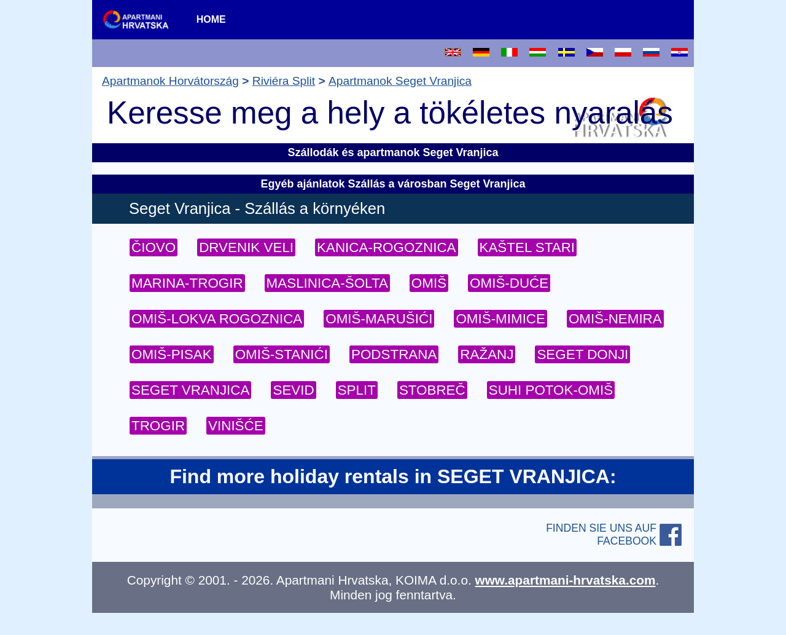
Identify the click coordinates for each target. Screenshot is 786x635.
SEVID (293, 390)
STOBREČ (432, 390)
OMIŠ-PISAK (171, 354)
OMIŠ (428, 283)
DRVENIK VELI (246, 247)
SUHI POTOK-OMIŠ (551, 390)
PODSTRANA (394, 354)
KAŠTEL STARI (527, 247)
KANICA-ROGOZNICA (386, 247)
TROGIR (158, 425)
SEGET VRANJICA (190, 390)
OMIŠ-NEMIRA (615, 318)
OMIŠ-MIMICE (500, 318)
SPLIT (357, 390)
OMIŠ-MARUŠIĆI (378, 318)
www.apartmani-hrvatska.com (565, 580)
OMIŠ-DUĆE (509, 283)
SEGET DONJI (582, 354)
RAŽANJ (486, 354)
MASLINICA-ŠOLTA (327, 283)
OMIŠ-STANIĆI (281, 354)
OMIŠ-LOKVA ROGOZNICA (216, 318)
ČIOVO (153, 247)
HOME (211, 19)
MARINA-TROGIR (187, 283)
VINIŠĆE (235, 425)
